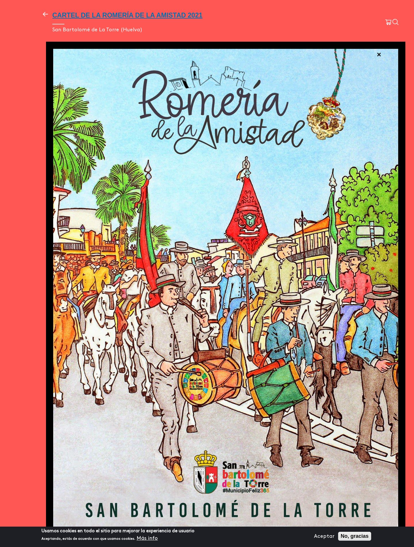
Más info (147, 538)
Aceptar (324, 536)
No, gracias (355, 536)
